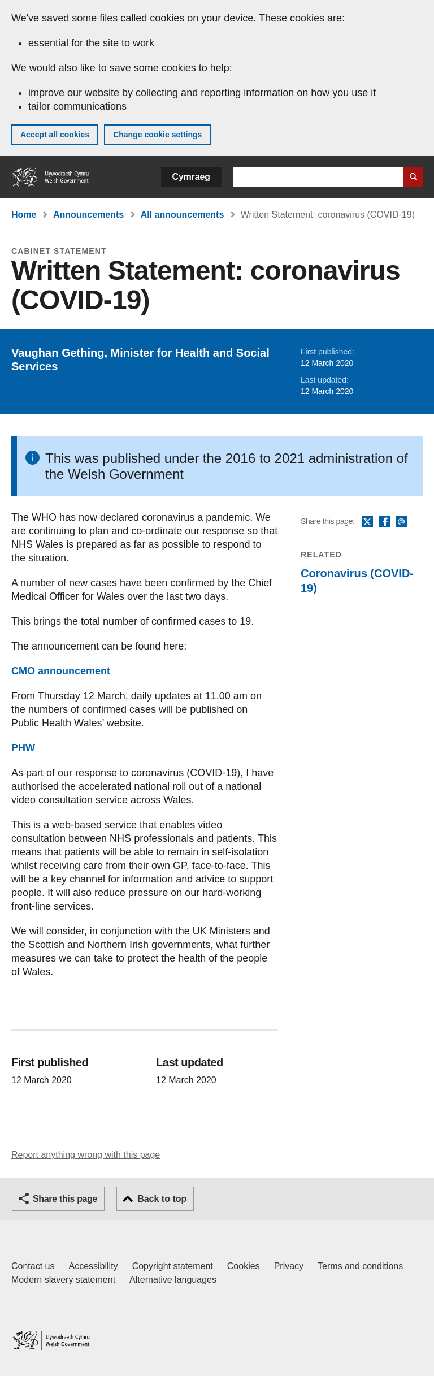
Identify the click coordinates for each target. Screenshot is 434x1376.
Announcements (88, 214)
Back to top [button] (161, 1199)
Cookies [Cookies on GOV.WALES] (243, 1266)
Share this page (65, 1199)
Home (23, 214)
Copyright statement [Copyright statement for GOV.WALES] (172, 1266)
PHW (23, 748)
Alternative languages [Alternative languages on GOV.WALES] (172, 1279)
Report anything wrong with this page (85, 1154)
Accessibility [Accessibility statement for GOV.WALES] (93, 1266)
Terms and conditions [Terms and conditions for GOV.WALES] (360, 1266)
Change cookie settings (157, 134)
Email (401, 522)
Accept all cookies (54, 134)
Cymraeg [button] (191, 176)
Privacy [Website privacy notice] (288, 1266)
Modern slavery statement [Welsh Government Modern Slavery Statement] (63, 1279)
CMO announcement (60, 671)
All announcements (182, 214)
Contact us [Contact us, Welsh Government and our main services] (32, 1266)
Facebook (384, 522)
